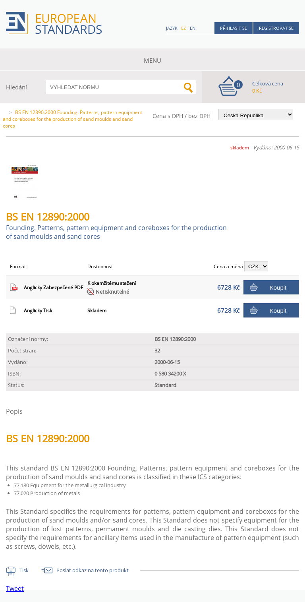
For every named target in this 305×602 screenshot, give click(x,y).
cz (183, 28)
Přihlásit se (233, 28)
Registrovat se (276, 28)
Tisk (24, 570)
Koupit (278, 287)
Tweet (15, 588)
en (192, 28)
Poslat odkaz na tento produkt (92, 570)
